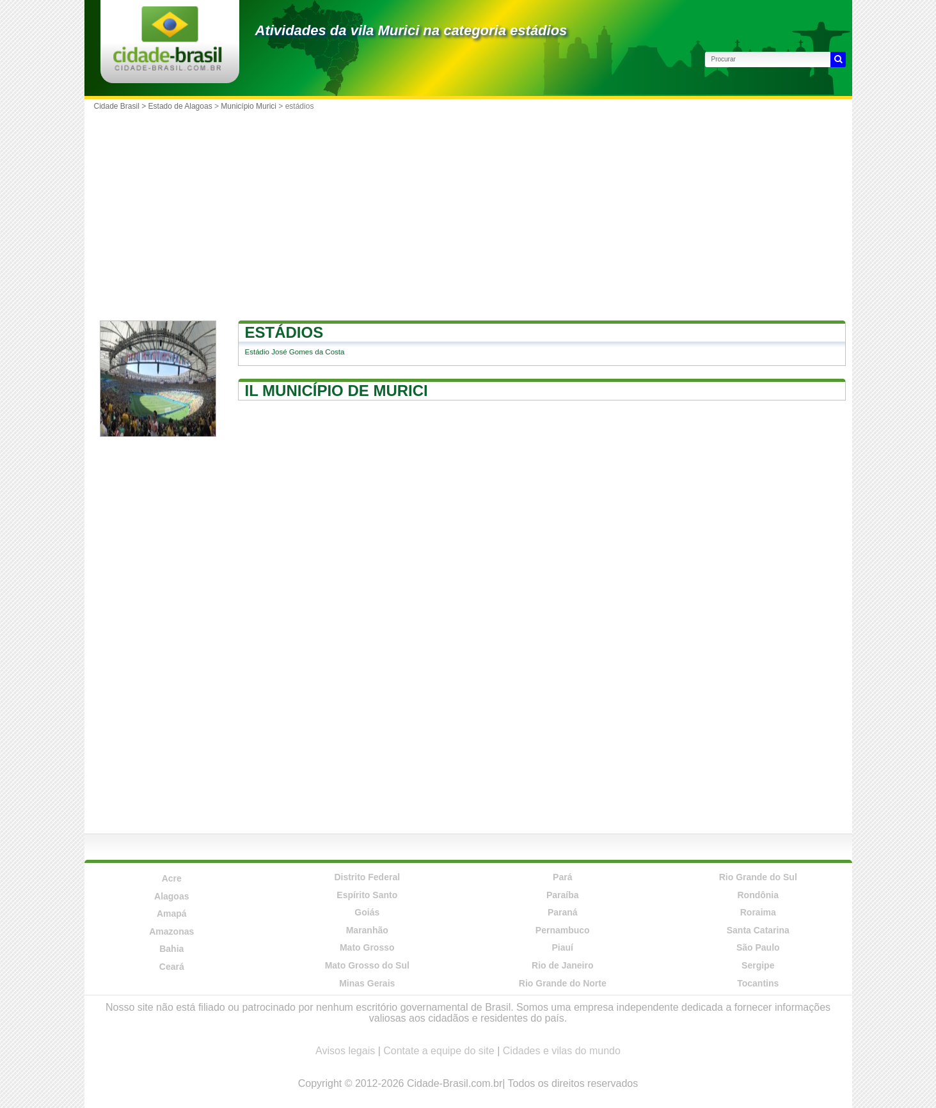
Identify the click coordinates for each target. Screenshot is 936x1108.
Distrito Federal (367, 877)
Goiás (366, 912)
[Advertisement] (468, 211)
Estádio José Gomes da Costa (295, 352)
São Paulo (758, 947)
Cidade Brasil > (121, 106)
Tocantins (758, 983)
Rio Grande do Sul (758, 877)
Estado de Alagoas (180, 106)
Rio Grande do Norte (563, 983)
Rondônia (758, 895)
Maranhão (367, 930)
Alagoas (171, 896)
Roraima (758, 912)
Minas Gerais (367, 983)
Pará (562, 877)
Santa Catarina (758, 930)
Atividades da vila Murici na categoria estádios (411, 30)
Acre (172, 878)
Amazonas (171, 931)
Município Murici (248, 106)
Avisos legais (345, 1050)
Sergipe (758, 965)
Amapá (172, 913)
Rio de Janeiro (562, 965)
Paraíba (562, 895)
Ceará (171, 967)
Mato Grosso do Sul (367, 965)
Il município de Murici (336, 390)
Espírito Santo (367, 895)
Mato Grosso (367, 947)
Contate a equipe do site (438, 1050)
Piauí (562, 947)
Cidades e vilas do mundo (562, 1050)
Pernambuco (562, 930)
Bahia (171, 949)
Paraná (563, 912)
